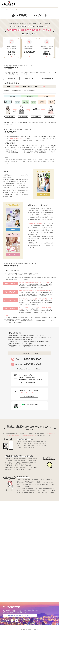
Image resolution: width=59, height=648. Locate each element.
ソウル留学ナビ (20, 618)
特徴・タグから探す (10, 308)
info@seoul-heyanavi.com (28, 393)
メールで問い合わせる (29, 396)
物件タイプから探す (10, 283)
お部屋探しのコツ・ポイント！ (13, 9)
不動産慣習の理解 (47, 78)
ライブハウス (13, 254)
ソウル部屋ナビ (10, 618)
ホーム (2, 9)
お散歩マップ (43, 195)
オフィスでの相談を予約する (28, 382)
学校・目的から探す (10, 292)
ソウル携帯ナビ (29, 618)
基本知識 (11, 78)
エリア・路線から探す (10, 300)
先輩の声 (13, 230)
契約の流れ (29, 78)
